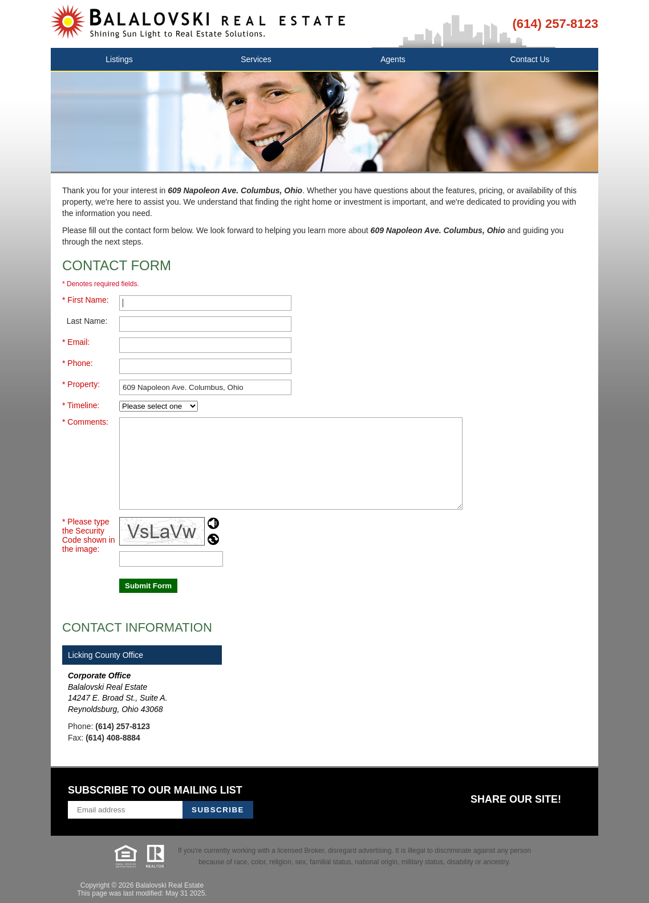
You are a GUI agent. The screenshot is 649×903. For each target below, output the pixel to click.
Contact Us (529, 59)
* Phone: (77, 363)
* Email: (76, 342)
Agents (392, 59)
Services (256, 59)
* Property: (81, 384)
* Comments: (85, 421)
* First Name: (85, 299)
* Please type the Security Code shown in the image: (88, 535)
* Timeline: (80, 405)
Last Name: (84, 321)
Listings (119, 59)
